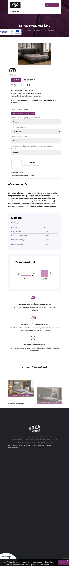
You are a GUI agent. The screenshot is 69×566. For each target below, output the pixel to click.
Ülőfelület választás (19, 127)
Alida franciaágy (48, 30)
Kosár (52, 5)
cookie (36, 565)
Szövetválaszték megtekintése (23, 113)
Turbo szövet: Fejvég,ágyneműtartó (25, 118)
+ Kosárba (31, 163)
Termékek (15, 12)
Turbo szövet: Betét (19, 136)
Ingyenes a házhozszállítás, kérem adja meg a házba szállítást (32, 147)
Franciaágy (36, 30)
